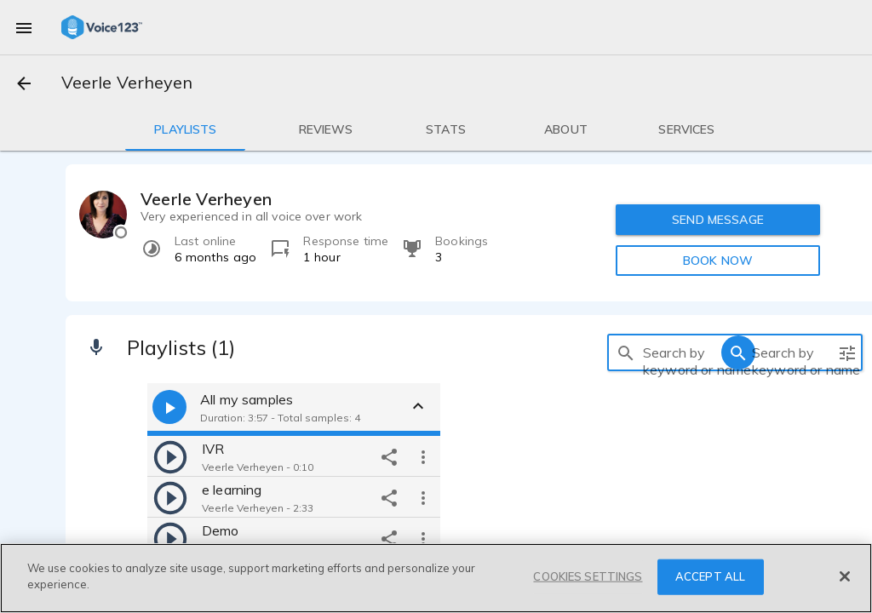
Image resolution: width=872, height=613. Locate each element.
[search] (626, 352)
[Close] (844, 576)
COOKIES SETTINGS (587, 576)
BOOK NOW (718, 260)
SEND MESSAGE (718, 219)
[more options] (423, 456)
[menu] (24, 27)
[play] (170, 456)
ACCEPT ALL (710, 576)
